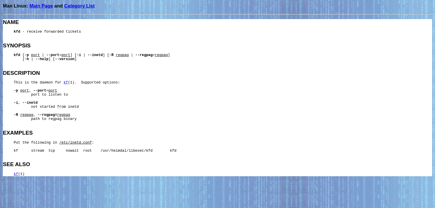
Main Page (41, 5)
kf (66, 83)
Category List (79, 5)
